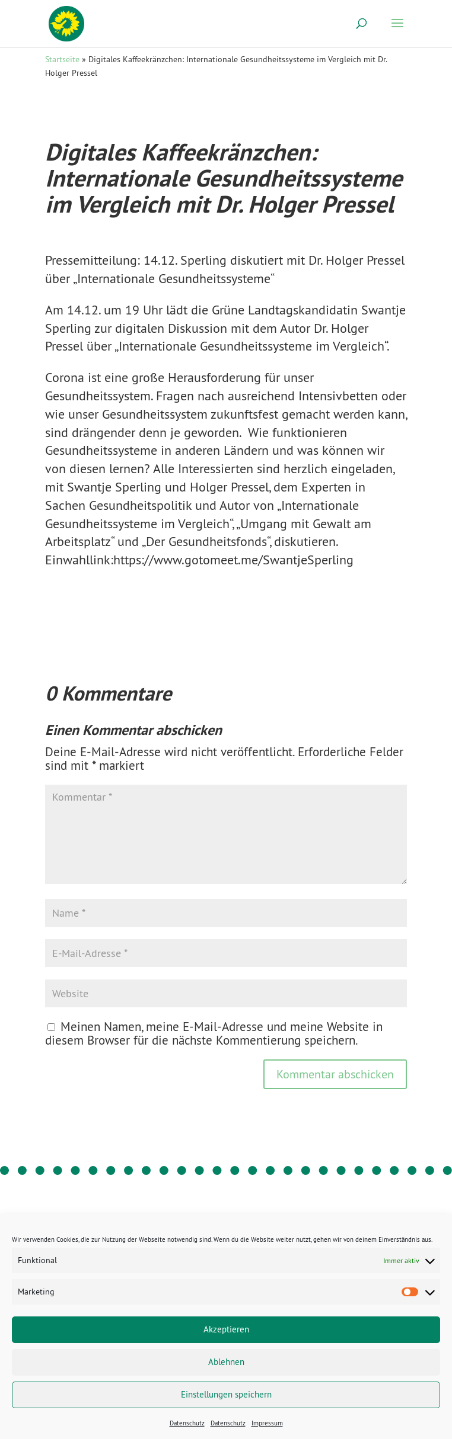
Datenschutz (187, 1423)
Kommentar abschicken (335, 1074)
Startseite (62, 59)
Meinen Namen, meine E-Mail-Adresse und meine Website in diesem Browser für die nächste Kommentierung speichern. (214, 1033)
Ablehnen (226, 1361)
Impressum (267, 1423)
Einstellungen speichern (226, 1394)
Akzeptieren (226, 1329)
